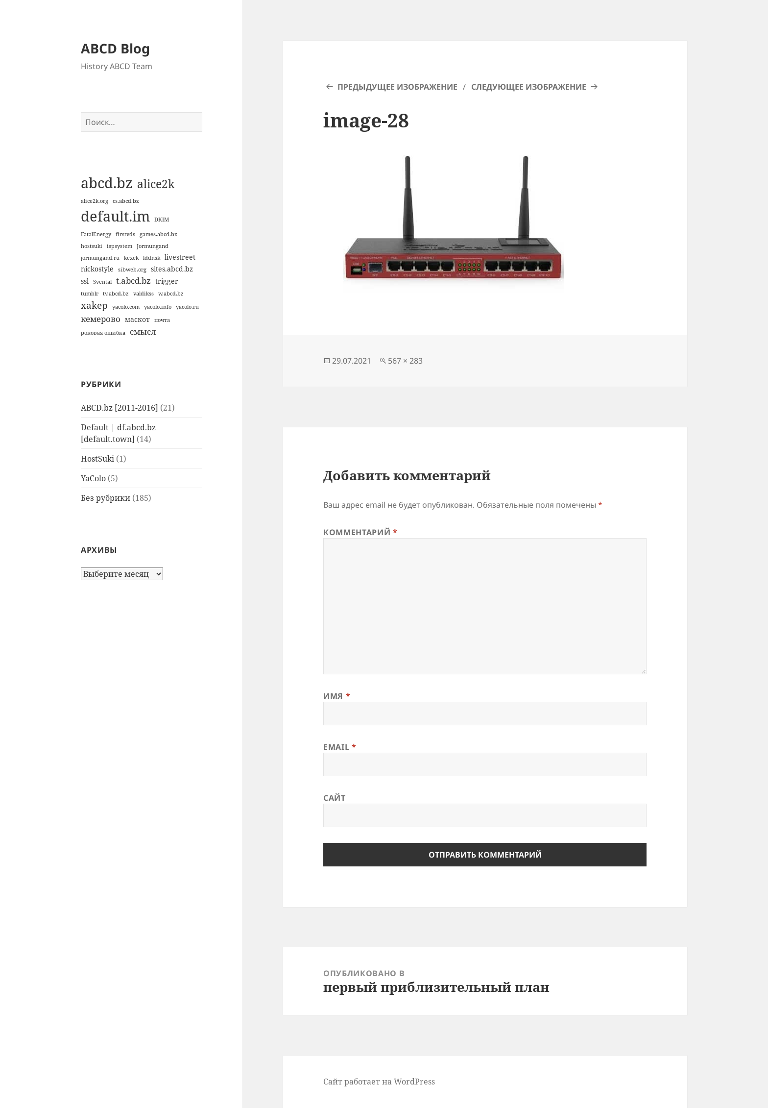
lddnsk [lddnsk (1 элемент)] (151, 257)
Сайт (334, 797)
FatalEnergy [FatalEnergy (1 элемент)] (96, 234)
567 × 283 (405, 360)
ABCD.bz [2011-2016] (119, 407)
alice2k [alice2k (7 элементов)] (155, 184)
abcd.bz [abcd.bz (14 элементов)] (107, 183)
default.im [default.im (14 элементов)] (115, 216)
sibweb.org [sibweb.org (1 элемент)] (132, 269)
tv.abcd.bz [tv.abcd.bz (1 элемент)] (116, 293)
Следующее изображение (528, 86)
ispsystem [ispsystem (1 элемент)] (119, 246)
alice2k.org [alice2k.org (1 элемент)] (94, 200)
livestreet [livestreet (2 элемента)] (180, 257)
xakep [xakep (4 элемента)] (94, 305)
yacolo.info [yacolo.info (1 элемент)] (157, 306)
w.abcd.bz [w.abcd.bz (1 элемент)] (171, 293)
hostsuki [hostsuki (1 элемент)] (91, 246)
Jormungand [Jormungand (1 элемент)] (152, 246)
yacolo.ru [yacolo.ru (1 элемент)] (187, 306)
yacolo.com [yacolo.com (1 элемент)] (126, 306)
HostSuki (97, 458)
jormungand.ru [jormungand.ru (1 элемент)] (100, 257)
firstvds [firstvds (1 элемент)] (125, 234)
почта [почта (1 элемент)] (162, 320)
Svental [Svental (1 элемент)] (102, 281)
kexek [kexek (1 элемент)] (131, 257)
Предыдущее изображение (397, 86)
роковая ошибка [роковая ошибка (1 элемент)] (103, 332)
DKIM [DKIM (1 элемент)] (161, 219)
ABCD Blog (115, 48)
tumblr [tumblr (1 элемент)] (89, 293)
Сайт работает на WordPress (379, 1081)
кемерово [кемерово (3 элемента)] (100, 318)
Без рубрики (105, 497)
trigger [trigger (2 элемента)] (166, 281)
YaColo (93, 478)
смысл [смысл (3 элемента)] (143, 331)
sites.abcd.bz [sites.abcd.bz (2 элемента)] (172, 268)
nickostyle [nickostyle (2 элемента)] (97, 268)
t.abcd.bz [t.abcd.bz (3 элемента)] (133, 280)
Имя (336, 695)
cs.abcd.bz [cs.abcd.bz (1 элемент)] (126, 200)
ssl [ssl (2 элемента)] (85, 281)
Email (339, 746)
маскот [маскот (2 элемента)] (137, 319)
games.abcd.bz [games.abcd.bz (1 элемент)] (158, 234)
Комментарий (360, 532)
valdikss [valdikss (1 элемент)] (143, 293)
